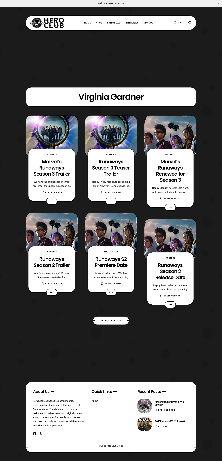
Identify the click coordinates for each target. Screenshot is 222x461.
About (95, 400)
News (99, 22)
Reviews (148, 22)
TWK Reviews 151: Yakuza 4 (170, 421)
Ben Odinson (55, 192)
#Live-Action (110, 252)
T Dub (164, 426)
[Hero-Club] (47, 23)
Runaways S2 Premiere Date (111, 262)
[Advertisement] (111, 59)
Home (87, 22)
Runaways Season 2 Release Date (170, 271)
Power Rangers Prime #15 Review (169, 403)
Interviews (132, 22)
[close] (218, 3)
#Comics (52, 154)
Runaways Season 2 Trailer (52, 262)
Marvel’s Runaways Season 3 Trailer (51, 167)
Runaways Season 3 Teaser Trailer (111, 167)
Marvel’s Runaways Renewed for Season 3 (170, 170)
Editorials (113, 22)
